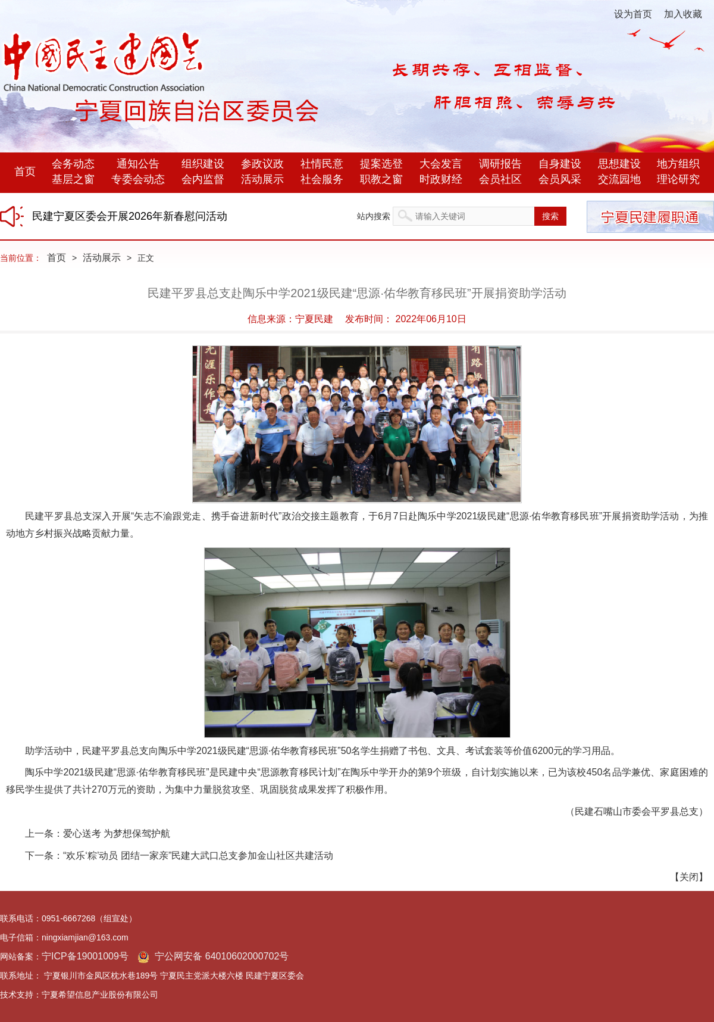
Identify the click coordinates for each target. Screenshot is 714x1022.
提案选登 (381, 164)
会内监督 (202, 179)
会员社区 (500, 179)
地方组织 (678, 164)
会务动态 (73, 164)
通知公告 (138, 164)
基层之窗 (73, 179)
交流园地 (619, 179)
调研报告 (500, 164)
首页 (25, 171)
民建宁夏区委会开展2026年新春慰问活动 (129, 216)
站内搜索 (373, 216)
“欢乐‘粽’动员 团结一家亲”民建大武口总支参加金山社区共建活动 (198, 855)
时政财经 (440, 179)
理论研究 (678, 179)
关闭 (689, 877)
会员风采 (559, 179)
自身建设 (559, 164)
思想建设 (619, 164)
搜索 (550, 216)
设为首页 (633, 14)
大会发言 (440, 164)
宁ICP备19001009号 (85, 956)
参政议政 (262, 164)
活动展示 (262, 179)
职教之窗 (381, 179)
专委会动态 (138, 179)
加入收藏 (683, 14)
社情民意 (321, 164)
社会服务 (321, 179)
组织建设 (202, 164)
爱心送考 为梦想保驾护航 (116, 833)
